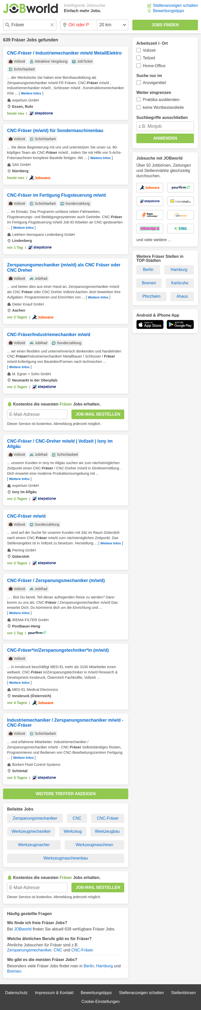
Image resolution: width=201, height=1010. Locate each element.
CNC (77, 818)
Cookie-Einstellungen (100, 1001)
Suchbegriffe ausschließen (162, 117)
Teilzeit (149, 58)
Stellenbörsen (183, 993)
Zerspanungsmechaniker (35, 818)
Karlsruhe (179, 283)
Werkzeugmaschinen (94, 845)
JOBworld (23, 929)
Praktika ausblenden (161, 99)
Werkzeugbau (107, 831)
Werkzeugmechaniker (31, 831)
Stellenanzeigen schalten (175, 5)
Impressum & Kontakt (54, 993)
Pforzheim (151, 296)
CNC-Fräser (107, 818)
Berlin (89, 966)
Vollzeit (149, 50)
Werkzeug (73, 831)
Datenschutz (16, 993)
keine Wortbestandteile (163, 107)
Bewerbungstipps (168, 11)
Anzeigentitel (154, 83)
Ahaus (182, 296)
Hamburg (104, 966)
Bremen (14, 971)
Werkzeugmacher (33, 845)
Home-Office (154, 66)
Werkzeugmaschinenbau (65, 858)
